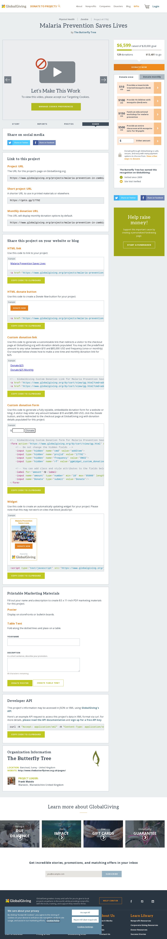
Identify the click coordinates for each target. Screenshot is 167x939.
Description (13, 652)
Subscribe (112, 874)
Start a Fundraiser (139, 245)
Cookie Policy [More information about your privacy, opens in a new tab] (53, 920)
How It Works (105, 920)
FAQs (101, 929)
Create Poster (20, 683)
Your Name (13, 636)
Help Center (110, 900)
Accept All (85, 912)
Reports (42, 124)
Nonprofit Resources (141, 920)
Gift (136, 6)
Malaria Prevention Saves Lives (28, 263)
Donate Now (139, 67)
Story (15, 124)
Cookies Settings (85, 926)
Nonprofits (90, 6)
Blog (128, 6)
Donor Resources (139, 929)
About (79, 6)
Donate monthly (152, 76)
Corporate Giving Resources (144, 925)
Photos (69, 124)
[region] (53, 920)
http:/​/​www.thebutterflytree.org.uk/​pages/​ (42, 770)
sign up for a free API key (86, 720)
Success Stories (138, 934)
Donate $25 (17, 365)
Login (156, 6)
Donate (43, 6)
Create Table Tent (48, 683)
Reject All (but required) (85, 919)
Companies (104, 6)
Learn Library (142, 916)
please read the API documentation (44, 720)
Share (95, 124)
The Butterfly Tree (85, 32)
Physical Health (66, 19)
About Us (107, 916)
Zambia (84, 19)
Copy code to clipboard (26, 280)
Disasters (118, 6)
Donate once (126, 77)
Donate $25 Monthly (22, 369)
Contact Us (104, 934)
